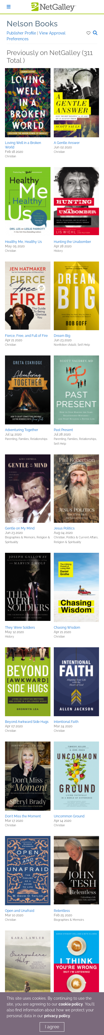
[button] (89, 33)
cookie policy (71, 1004)
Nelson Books (32, 23)
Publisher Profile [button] (22, 33)
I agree (52, 1026)
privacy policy (57, 1016)
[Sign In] (8, 6)
